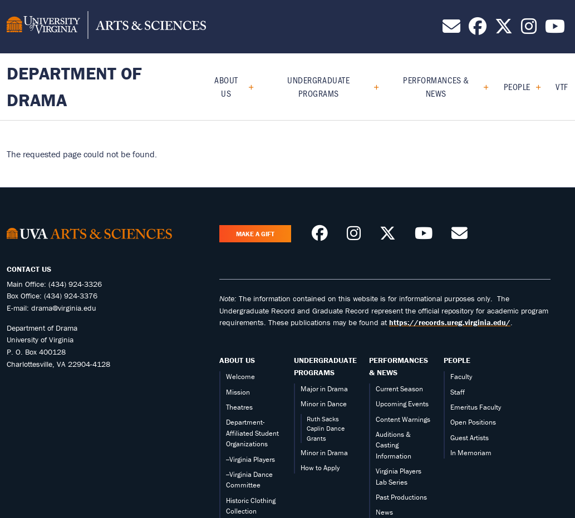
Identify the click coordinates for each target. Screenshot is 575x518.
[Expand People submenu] (534, 87)
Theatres (239, 407)
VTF (562, 86)
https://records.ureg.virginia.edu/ (449, 322)
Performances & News (436, 86)
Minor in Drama (324, 452)
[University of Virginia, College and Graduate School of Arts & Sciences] (106, 26)
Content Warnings (403, 419)
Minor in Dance (324, 404)
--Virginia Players (250, 459)
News (384, 512)
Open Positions (473, 422)
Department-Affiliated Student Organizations (252, 433)
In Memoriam (471, 452)
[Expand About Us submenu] (246, 87)
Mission (238, 392)
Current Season (399, 389)
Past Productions (401, 497)
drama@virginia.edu (63, 308)
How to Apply (320, 467)
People (517, 86)
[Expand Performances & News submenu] (481, 87)
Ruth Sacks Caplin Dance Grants (326, 428)
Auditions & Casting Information (393, 445)
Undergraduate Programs (318, 86)
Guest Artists (469, 437)
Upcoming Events (402, 404)
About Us (226, 86)
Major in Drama (324, 389)
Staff (457, 392)
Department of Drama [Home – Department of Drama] (74, 86)
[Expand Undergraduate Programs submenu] (372, 87)
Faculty (461, 376)
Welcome (240, 376)
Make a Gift (255, 234)
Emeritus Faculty (475, 407)
